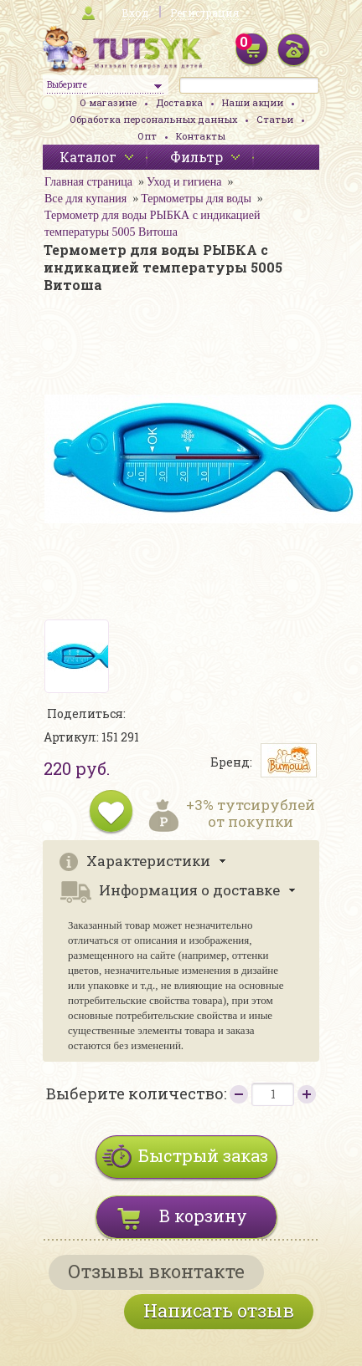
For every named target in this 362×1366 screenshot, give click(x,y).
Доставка (179, 102)
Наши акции (252, 102)
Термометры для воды (196, 198)
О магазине (108, 102)
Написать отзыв (218, 1310)
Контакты (200, 136)
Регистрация (204, 12)
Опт (147, 136)
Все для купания (85, 198)
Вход (135, 12)
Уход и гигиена (184, 182)
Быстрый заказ (203, 1155)
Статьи (274, 119)
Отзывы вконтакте (156, 1271)
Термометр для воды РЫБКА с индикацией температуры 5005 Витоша (152, 223)
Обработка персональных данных (153, 119)
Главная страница (88, 182)
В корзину (203, 1215)
